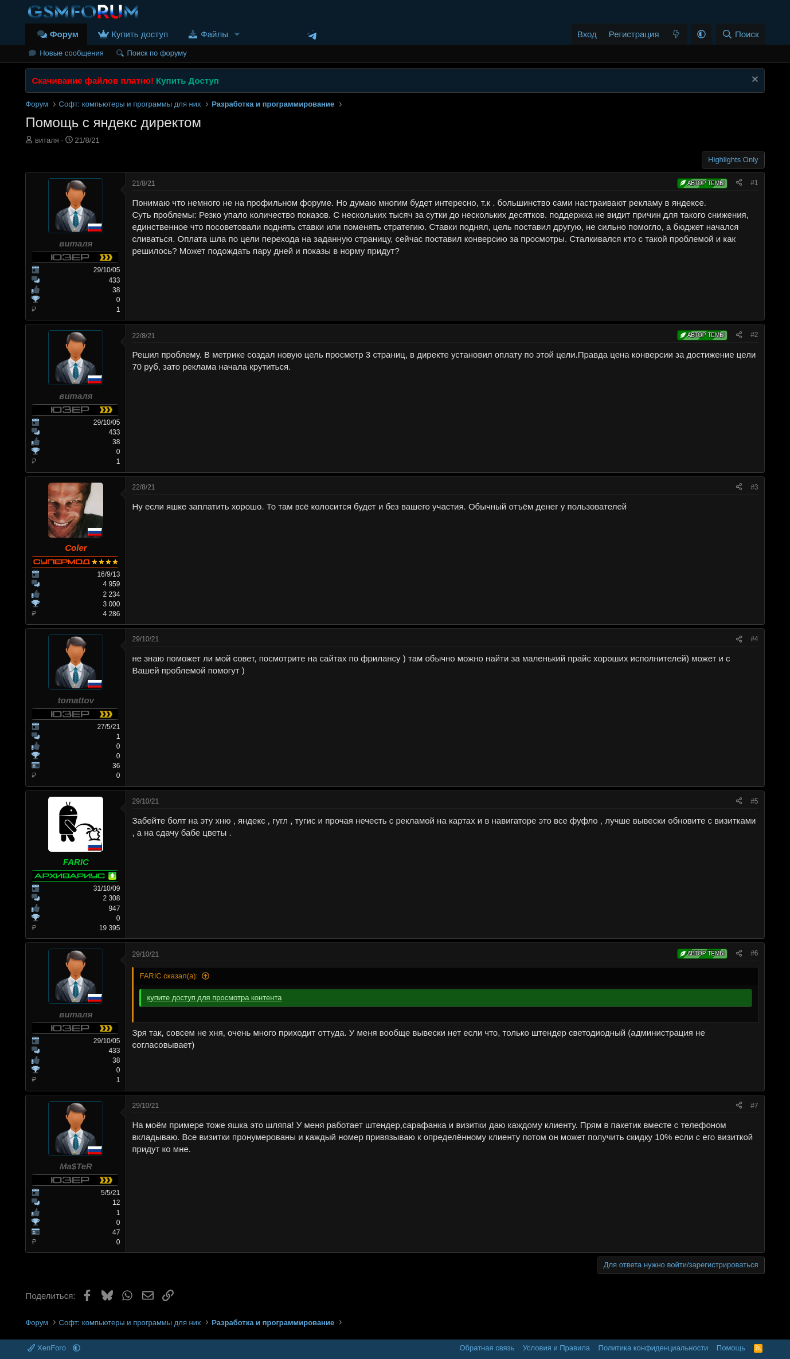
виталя (47, 140)
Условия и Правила (556, 1348)
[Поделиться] (739, 183)
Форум (64, 34)
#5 (754, 801)
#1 (754, 183)
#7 (754, 1106)
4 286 (111, 614)
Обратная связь (486, 1348)
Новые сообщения (72, 53)
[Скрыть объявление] (753, 81)
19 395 (109, 928)
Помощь (731, 1348)
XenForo (48, 1348)
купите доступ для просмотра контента (214, 997)
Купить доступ (139, 34)
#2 (754, 335)
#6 (754, 953)
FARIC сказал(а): (168, 976)
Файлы (214, 34)
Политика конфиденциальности (654, 1348)
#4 (754, 639)
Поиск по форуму (156, 53)
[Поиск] (740, 34)
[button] (237, 34)
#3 (754, 487)
